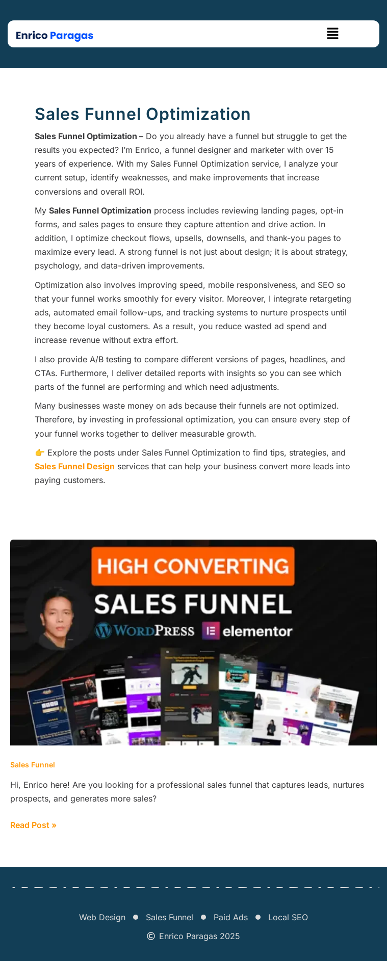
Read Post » (33, 824)
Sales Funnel (32, 764)
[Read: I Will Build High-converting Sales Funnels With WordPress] (193, 641)
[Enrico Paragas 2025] (151, 936)
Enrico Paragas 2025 (199, 936)
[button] (333, 34)
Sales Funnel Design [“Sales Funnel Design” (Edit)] (75, 466)
